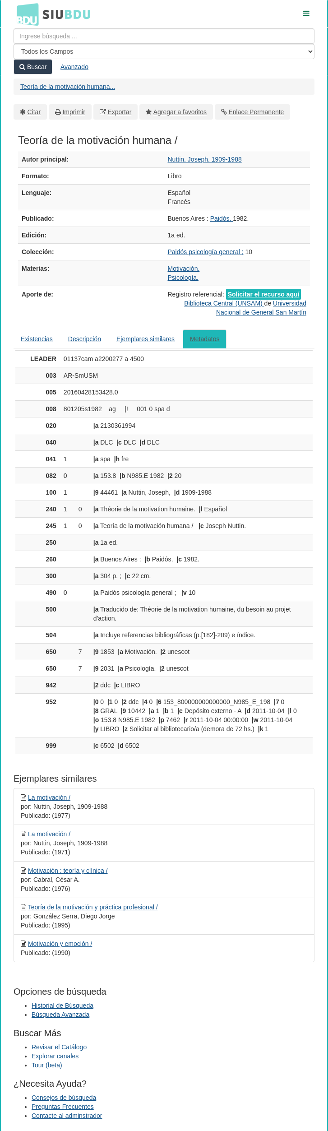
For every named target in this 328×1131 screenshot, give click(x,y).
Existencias (37, 339)
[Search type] (164, 51)
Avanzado (74, 66)
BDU (25, 14)
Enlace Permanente (256, 112)
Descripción (84, 339)
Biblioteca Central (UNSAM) (224, 303)
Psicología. (183, 277)
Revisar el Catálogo (59, 1047)
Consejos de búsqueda (64, 1097)
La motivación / (49, 797)
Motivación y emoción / (60, 943)
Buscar (32, 66)
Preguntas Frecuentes (63, 1106)
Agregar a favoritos (180, 112)
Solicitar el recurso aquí (264, 294)
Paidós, (221, 218)
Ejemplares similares (145, 339)
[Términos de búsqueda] (164, 36)
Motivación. (184, 268)
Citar (34, 112)
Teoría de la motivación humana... (67, 86)
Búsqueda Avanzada (60, 1014)
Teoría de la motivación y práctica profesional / (93, 907)
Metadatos (204, 339)
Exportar (119, 112)
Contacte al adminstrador (67, 1115)
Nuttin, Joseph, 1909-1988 (205, 159)
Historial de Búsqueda (62, 1005)
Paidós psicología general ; (206, 251)
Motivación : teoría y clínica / (68, 870)
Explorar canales (55, 1056)
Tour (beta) (47, 1065)
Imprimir (73, 112)
